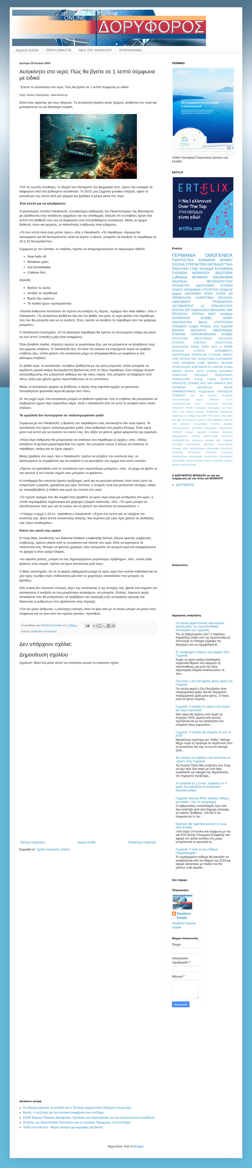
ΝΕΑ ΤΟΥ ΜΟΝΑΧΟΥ (95, 50)
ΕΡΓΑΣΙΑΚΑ (180, 314)
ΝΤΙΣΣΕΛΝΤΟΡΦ (181, 403)
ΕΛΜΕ (201, 362)
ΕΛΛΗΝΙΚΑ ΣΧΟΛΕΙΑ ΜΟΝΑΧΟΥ (202, 271)
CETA (175, 411)
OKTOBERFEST (183, 306)
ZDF (187, 310)
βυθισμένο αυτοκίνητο (43, 631)
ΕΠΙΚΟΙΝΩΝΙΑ (130, 50)
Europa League (205, 379)
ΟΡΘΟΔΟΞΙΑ (225, 391)
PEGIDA (212, 395)
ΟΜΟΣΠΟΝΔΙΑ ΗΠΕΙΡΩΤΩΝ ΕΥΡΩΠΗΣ (196, 354)
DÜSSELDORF (181, 379)
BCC (230, 407)
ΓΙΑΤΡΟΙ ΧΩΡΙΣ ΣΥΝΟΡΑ (200, 371)
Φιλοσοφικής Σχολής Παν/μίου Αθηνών (192, 460)
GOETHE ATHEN (222, 367)
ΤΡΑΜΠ (189, 407)
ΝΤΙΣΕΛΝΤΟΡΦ (181, 367)
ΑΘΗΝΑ (176, 371)
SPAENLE (220, 383)
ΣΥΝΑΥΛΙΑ (211, 452)
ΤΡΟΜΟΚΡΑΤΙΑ (222, 302)
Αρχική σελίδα (27, 50)
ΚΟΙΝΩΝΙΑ (206, 260)
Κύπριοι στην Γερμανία (219, 440)
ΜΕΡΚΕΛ (212, 362)
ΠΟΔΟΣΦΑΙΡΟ (224, 375)
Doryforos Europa (184, 915)
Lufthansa (179, 277)
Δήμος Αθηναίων (208, 399)
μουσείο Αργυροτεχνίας (184, 464)
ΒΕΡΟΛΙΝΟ (218, 310)
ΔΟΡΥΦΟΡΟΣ (185, 485)
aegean (177, 293)
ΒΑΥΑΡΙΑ (178, 330)
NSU (194, 358)
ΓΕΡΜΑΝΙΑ (184, 255)
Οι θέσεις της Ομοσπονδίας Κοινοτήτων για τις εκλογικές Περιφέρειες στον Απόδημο (77, 1122)
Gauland (199, 411)
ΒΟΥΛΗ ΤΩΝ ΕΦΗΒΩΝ (210, 420)
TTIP (210, 415)
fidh (179, 420)
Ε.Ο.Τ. (229, 399)
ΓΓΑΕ (194, 269)
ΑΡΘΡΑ (228, 346)
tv (220, 346)
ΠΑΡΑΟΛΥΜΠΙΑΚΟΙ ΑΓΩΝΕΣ (211, 334)
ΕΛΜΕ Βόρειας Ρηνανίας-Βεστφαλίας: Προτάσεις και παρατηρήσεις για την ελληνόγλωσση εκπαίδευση (89, 1117)
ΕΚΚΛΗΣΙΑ (225, 297)
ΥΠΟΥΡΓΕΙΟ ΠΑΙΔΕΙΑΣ (217, 289)
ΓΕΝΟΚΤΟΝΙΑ (205, 358)
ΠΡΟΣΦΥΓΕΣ (181, 285)
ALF (224, 407)
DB (201, 395)
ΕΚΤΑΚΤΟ (227, 379)
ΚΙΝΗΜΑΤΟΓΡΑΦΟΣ (184, 391)
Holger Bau (195, 415)
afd (230, 293)
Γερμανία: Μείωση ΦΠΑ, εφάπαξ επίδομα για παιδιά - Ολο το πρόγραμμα (202, 800)
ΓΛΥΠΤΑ (215, 424)
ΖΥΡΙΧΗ (195, 436)
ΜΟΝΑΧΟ (200, 277)
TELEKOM (227, 395)
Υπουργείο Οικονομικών (207, 407)
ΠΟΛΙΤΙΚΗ (180, 269)
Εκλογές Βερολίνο (195, 432)
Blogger (138, 1146)
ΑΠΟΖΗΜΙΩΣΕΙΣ (180, 399)
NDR (204, 415)
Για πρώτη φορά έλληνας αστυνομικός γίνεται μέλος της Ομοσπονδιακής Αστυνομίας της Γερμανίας (200, 626)
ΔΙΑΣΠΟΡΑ (224, 273)
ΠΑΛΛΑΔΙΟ (201, 375)
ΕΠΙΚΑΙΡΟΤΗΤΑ (222, 306)
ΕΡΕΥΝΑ (178, 310)
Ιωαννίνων (197, 440)
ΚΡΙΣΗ (208, 293)
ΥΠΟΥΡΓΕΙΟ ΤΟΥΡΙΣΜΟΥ (218, 456)
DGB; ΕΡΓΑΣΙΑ (181, 358)
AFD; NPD (206, 383)
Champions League (185, 326)
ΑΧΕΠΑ (228, 387)
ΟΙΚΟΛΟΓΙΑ (198, 330)
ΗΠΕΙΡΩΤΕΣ (179, 383)
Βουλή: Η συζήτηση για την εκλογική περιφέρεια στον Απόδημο (63, 1112)
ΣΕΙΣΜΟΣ (193, 383)
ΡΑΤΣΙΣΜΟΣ (194, 452)
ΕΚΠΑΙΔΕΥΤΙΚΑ (220, 264)
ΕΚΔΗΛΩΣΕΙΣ (200, 310)
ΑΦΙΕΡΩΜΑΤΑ (181, 302)
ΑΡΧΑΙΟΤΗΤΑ (189, 420)
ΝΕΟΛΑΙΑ (227, 362)
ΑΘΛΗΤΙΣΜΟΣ (205, 285)
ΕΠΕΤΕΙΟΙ (200, 342)
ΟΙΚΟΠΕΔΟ (179, 281)
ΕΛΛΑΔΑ (207, 269)
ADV (192, 395)
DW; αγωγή (186, 411)
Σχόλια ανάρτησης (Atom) (53, 849)
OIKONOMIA (193, 293)
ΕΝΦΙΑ (195, 346)
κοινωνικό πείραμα (223, 460)
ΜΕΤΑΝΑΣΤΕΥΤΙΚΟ (219, 281)
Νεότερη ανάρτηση (33, 842)
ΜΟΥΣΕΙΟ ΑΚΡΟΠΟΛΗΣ (186, 444)
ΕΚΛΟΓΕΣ (178, 350)
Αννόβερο (226, 314)
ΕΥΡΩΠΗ (226, 285)
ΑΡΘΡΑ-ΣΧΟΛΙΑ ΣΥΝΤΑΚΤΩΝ (202, 262)
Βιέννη (203, 322)
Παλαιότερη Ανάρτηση (142, 842)
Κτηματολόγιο (206, 391)
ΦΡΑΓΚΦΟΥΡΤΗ (201, 367)
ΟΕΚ (230, 310)
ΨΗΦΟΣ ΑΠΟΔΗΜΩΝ (186, 289)
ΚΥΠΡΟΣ (199, 350)
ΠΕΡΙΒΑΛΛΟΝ (181, 297)
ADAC (212, 314)
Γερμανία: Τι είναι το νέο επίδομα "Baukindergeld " (197, 851)
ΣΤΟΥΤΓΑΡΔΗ (223, 322)
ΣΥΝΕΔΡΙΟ (178, 395)
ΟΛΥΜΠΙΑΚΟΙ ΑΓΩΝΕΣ (192, 318)
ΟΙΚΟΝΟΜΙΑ (223, 277)
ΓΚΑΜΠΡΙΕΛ (200, 424)
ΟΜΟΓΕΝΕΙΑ (219, 255)
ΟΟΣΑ (197, 403)
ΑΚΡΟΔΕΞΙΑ (204, 387)
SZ (202, 306)
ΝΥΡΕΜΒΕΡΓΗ (224, 350)
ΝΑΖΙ (185, 448)
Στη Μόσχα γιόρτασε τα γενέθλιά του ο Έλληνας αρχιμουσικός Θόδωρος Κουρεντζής (77, 1107)
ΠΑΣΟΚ (221, 293)
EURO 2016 (209, 346)
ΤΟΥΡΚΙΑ (198, 314)
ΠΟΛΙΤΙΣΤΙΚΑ (183, 260)
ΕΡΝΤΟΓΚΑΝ (180, 338)
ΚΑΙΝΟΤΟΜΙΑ (205, 297)
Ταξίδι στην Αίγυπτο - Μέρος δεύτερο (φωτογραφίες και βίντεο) (63, 1127)
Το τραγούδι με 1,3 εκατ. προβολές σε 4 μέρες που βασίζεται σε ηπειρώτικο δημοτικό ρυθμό (201, 787)
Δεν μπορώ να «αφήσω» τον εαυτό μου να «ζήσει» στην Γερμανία (203, 759)
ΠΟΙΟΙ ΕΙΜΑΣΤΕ (58, 50)
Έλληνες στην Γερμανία (216, 326)
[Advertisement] (88, 804)
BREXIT (228, 354)
